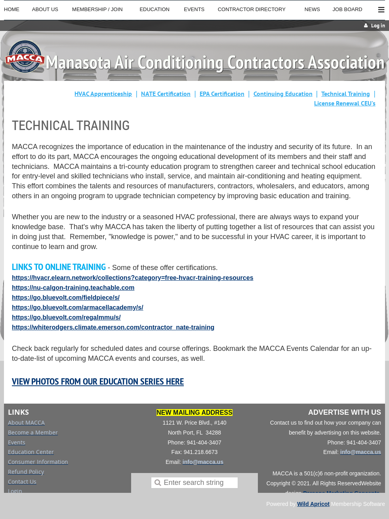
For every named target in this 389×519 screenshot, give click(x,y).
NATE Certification (166, 94)
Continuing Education (283, 94)
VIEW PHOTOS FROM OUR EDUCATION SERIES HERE (98, 381)
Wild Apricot (313, 504)
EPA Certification (222, 94)
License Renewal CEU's (345, 103)
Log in (378, 25)
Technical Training (345, 94)
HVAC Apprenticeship (103, 94)
